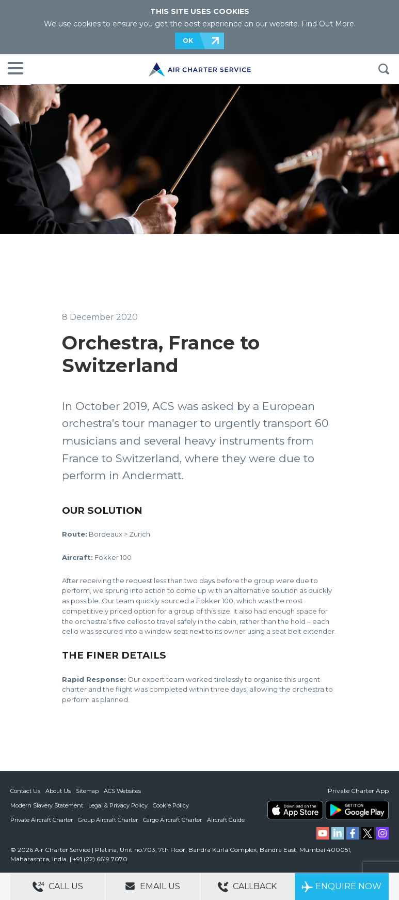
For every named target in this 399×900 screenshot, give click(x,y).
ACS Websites (122, 791)
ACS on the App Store (295, 810)
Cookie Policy (171, 805)
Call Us (58, 886)
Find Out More (327, 23)
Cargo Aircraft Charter (172, 819)
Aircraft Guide (226, 819)
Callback (247, 886)
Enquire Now (341, 886)
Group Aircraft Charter (108, 819)
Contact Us (25, 791)
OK (188, 40)
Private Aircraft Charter (41, 819)
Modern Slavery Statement (46, 805)
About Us (58, 791)
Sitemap (87, 791)
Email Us (152, 886)
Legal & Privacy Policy (118, 805)
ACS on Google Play (357, 810)
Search (383, 69)
